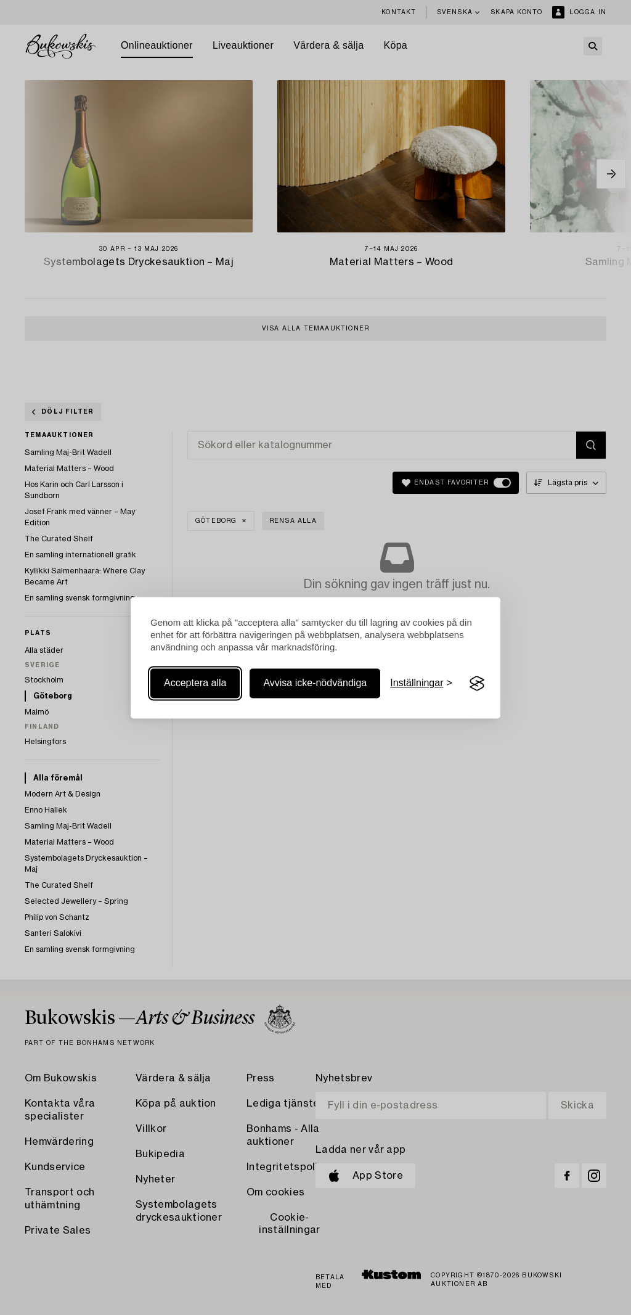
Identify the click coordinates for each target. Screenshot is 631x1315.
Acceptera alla (195, 683)
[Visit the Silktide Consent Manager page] (477, 683)
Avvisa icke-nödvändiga (315, 683)
